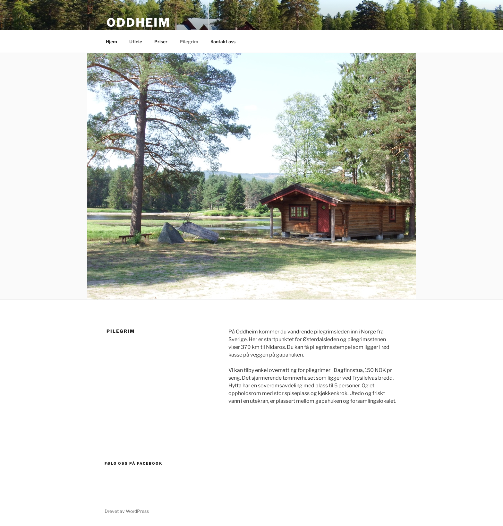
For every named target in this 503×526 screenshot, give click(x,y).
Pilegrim (189, 41)
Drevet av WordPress (127, 511)
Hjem (111, 41)
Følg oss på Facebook (133, 463)
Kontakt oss (222, 41)
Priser (160, 41)
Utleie (135, 41)
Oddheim (139, 22)
